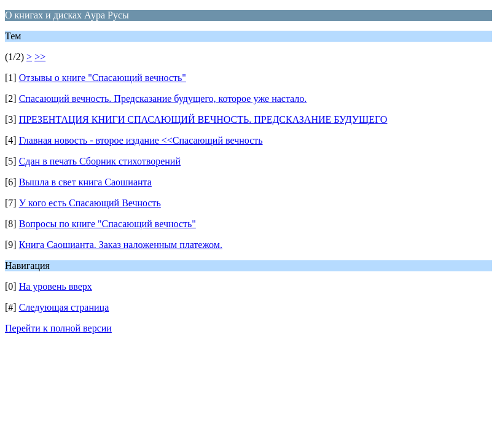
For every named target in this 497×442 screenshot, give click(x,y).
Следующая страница (64, 307)
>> (39, 57)
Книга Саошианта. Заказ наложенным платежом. (120, 244)
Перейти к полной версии (58, 328)
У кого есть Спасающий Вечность (90, 203)
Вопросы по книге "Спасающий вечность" (107, 224)
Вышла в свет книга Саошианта (85, 182)
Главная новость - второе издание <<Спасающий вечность (141, 140)
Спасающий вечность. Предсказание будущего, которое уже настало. (163, 98)
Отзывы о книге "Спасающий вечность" (102, 77)
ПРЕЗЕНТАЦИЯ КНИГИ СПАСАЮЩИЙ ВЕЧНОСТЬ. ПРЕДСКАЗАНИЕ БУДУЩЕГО (203, 119)
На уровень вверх (55, 286)
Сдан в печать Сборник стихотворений (100, 161)
